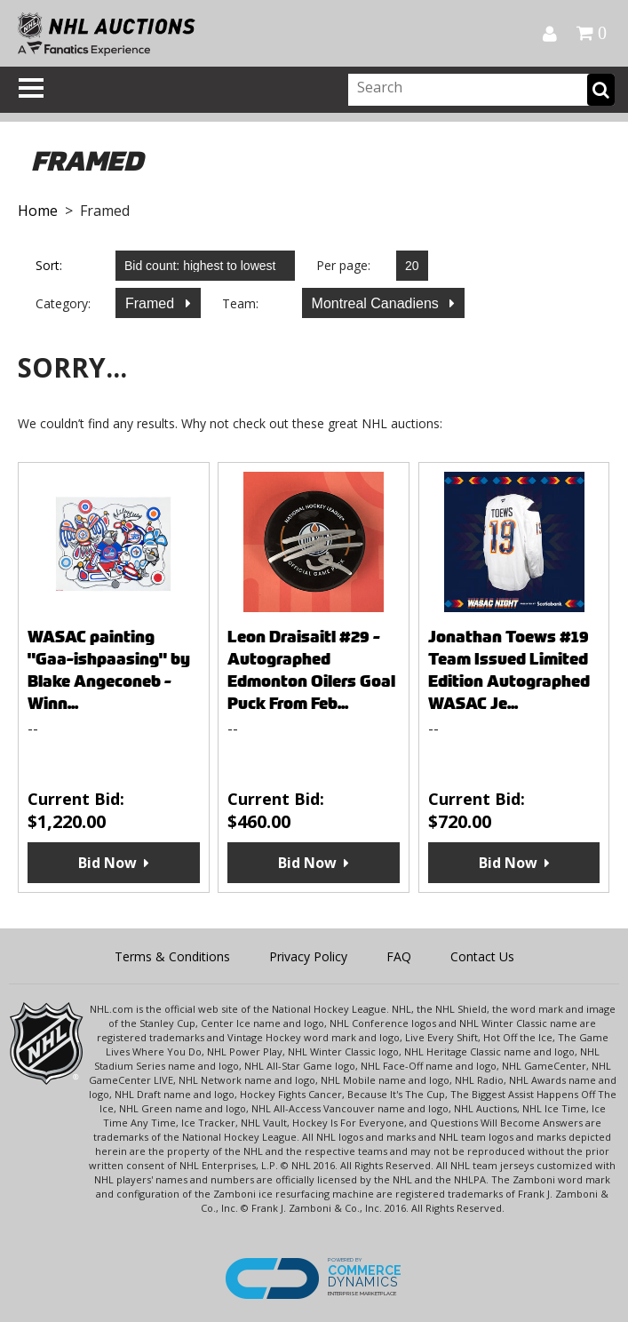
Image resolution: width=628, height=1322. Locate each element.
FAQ (398, 956)
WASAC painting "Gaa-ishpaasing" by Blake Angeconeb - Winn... (109, 669)
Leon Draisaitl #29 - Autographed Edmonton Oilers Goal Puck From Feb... (311, 669)
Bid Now (107, 862)
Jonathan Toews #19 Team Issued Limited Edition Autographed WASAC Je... (509, 669)
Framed (152, 303)
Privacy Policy (308, 956)
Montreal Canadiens (377, 303)
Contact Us (482, 956)
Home (38, 210)
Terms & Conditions (172, 956)
